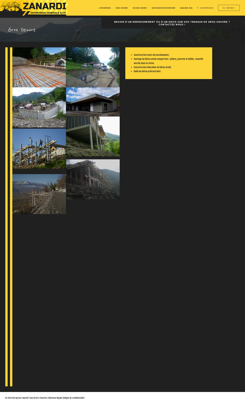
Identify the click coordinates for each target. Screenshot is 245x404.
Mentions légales (55, 398)
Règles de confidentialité (74, 398)
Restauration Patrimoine (163, 8)
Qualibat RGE (186, 8)
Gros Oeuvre (122, 8)
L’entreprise (105, 8)
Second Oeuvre (140, 8)
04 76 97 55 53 (206, 8)
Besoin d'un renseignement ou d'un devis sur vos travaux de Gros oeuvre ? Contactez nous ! (172, 23)
